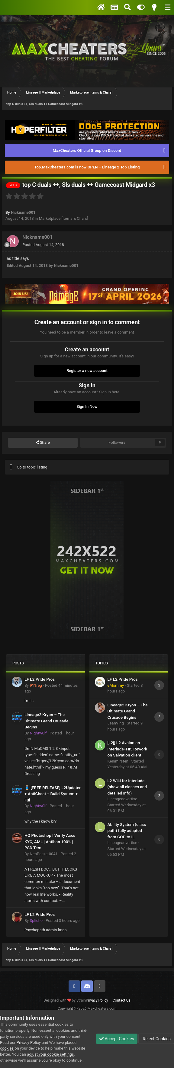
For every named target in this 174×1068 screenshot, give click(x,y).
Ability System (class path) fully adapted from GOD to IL (127, 830)
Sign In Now (86, 406)
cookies (7, 1048)
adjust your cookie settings (50, 1054)
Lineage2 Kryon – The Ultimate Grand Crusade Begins (46, 720)
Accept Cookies (116, 1038)
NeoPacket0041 (43, 854)
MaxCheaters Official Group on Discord (87, 150)
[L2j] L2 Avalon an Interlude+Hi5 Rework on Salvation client (127, 748)
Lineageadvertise (122, 799)
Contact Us (121, 1000)
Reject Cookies (156, 1038)
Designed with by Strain (65, 1000)
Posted (43, 244)
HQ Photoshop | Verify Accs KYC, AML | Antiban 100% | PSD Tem (49, 841)
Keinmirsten (118, 761)
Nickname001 (23, 212)
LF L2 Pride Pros (39, 679)
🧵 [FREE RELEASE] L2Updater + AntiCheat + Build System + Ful (52, 793)
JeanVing (116, 723)
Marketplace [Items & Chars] (63, 218)
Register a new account (87, 370)
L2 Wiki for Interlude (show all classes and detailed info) (127, 786)
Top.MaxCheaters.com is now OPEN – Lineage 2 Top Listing (87, 167)
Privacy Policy (97, 1000)
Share (43, 442)
